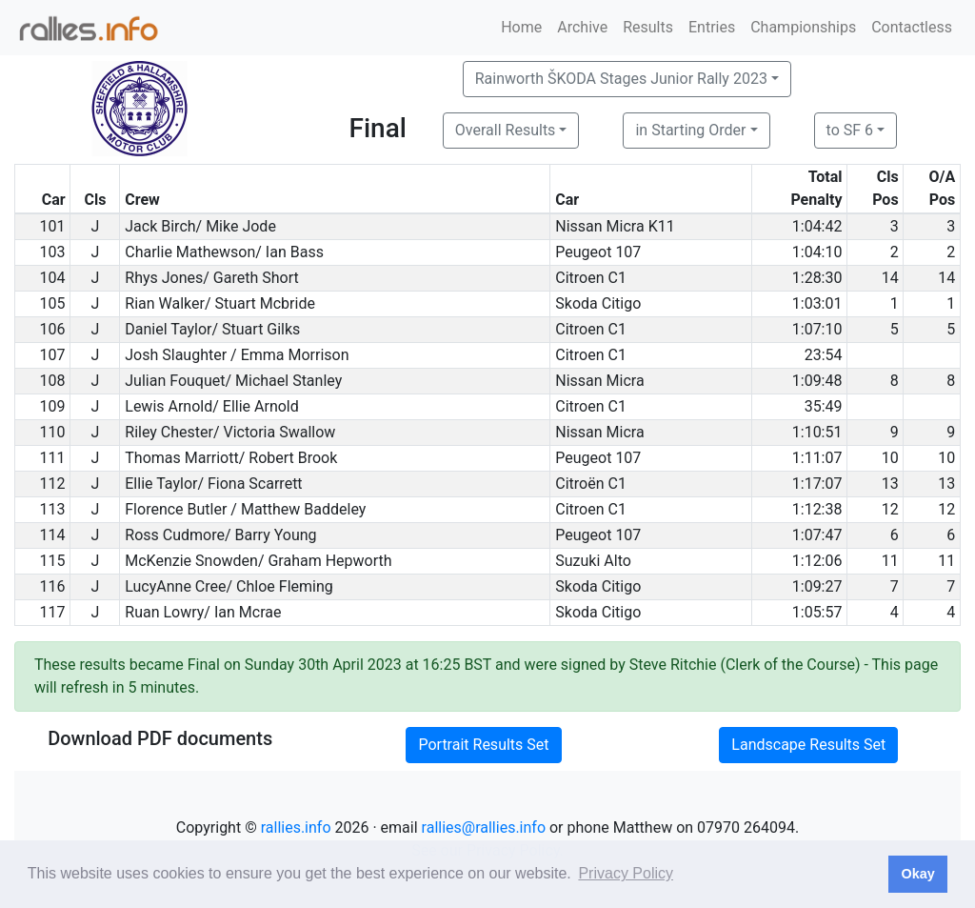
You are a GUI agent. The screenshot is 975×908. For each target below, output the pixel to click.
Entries (711, 27)
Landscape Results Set (808, 745)
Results (648, 27)
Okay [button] (917, 873)
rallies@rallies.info (484, 827)
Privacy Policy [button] (625, 873)
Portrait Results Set (483, 745)
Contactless (911, 27)
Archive (582, 27)
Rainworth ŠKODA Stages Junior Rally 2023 (621, 79)
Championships (803, 27)
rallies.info (296, 827)
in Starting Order (690, 130)
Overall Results (505, 130)
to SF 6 (849, 130)
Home (521, 27)
